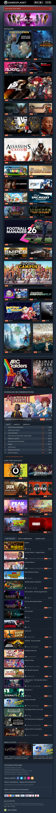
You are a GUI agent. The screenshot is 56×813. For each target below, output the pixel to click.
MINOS (27, 543)
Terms (9, 806)
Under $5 (17, 424)
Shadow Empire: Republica (33, 582)
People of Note (29, 660)
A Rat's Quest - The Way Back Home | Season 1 (36, 680)
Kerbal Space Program (14, 430)
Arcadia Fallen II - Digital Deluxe (35, 552)
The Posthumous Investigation (34, 719)
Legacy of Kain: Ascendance (33, 729)
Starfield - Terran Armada (32, 641)
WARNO (10, 444)
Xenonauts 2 (28, 690)
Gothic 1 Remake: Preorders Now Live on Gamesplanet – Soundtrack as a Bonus (16, 757)
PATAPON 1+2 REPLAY (13, 438)
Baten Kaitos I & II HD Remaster (16, 441)
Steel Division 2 (12, 447)
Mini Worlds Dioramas (31, 670)
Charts (8, 424)
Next (50, 406)
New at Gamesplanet (25, 538)
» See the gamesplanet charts (14, 456)
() (36, 2)
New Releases (10, 538)
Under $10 (26, 424)
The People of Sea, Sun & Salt (34, 709)
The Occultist (29, 611)
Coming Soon (40, 538)
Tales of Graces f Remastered (15, 427)
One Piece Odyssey (13, 452)
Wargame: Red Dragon (14, 450)
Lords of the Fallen (12, 433)
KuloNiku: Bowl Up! (30, 650)
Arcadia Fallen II (30, 562)
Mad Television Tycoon (32, 572)
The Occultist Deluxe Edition (33, 601)
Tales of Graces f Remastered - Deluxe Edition (19, 435)
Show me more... (22, 742)
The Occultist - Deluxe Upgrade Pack (36, 592)
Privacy (13, 806)
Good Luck (28, 631)
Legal (5, 806)
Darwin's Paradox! (30, 699)
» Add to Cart (27, 59)
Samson (27, 621)
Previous (6, 406)
